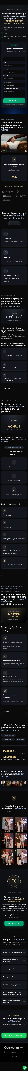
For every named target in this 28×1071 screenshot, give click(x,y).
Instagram (5, 75)
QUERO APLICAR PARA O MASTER (14, 711)
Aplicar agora (14, 100)
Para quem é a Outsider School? (12, 952)
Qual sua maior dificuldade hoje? (10, 88)
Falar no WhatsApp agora (14, 1035)
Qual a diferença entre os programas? (10, 960)
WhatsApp (5, 69)
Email (4, 62)
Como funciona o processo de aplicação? (12, 969)
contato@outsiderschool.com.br (9, 1055)
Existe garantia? (8, 977)
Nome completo (7, 56)
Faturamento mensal (8, 82)
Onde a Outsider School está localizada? (11, 1001)
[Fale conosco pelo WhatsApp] (25, 1068)
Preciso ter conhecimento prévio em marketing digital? (12, 985)
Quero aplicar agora (14, 923)
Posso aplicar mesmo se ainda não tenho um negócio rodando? (12, 993)
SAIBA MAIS (8, 388)
